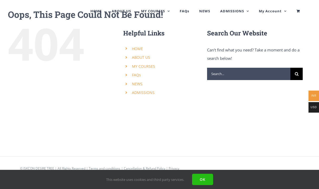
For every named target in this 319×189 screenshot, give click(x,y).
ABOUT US (141, 57)
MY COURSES (143, 66)
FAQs (136, 74)
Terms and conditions (104, 168)
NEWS (137, 83)
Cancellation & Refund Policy (144, 168)
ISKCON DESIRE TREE (38, 168)
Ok (202, 179)
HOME (137, 48)
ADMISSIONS (143, 92)
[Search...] (249, 74)
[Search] (296, 74)
